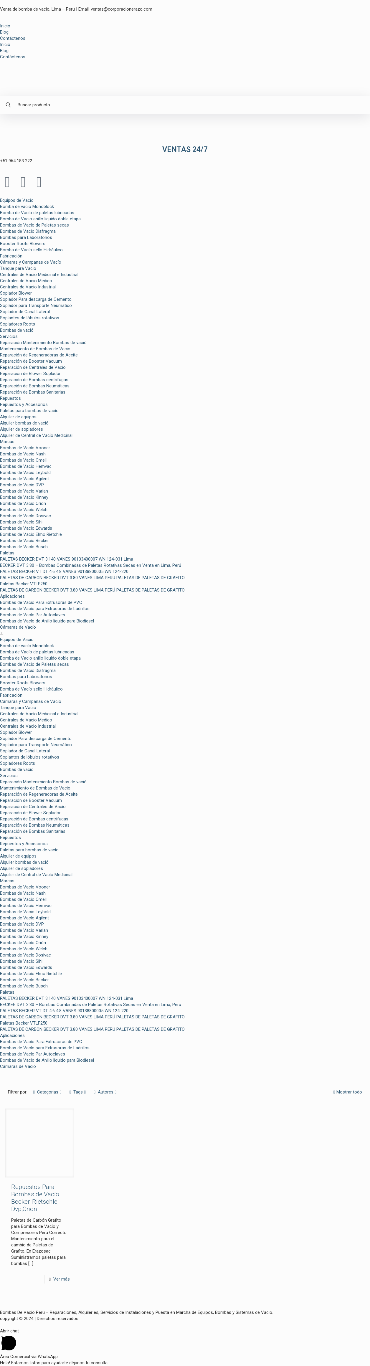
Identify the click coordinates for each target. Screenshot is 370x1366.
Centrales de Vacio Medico (26, 280)
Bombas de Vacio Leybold (25, 472)
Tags (77, 1092)
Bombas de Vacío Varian (24, 491)
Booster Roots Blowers (22, 243)
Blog (4, 32)
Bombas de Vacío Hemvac (26, 466)
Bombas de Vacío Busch (24, 546)
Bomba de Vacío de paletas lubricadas (37, 212)
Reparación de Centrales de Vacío (33, 367)
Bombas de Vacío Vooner (25, 447)
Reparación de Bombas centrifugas (34, 379)
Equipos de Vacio (17, 200)
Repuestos (10, 398)
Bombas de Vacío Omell (23, 460)
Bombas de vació (17, 330)
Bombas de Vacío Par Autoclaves (32, 614)
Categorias (47, 1092)
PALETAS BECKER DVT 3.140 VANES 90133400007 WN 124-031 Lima (66, 559)
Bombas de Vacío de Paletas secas (34, 225)
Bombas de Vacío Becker (24, 540)
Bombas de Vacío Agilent (24, 478)
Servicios (9, 336)
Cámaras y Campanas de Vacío (30, 262)
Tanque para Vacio (18, 268)
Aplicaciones (12, 596)
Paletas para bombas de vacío (29, 410)
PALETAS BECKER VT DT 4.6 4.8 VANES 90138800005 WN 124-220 (64, 571)
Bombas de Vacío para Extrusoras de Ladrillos (45, 608)
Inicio (5, 26)
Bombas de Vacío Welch (23, 509)
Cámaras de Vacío (18, 627)
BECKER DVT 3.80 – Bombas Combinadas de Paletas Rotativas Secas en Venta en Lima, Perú (90, 565)
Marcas (7, 441)
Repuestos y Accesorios (24, 404)
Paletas (7, 553)
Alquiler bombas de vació (24, 423)
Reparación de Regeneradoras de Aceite (39, 355)
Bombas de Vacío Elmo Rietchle (31, 534)
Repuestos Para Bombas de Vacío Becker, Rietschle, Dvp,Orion (35, 1198)
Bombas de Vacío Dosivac (25, 515)
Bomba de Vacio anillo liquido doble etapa (40, 219)
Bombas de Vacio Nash (23, 454)
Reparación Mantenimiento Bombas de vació (43, 342)
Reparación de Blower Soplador (30, 373)
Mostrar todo (347, 1092)
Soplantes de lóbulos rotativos (29, 318)
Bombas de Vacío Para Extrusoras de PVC (41, 602)
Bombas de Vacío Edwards (26, 528)
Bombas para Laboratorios (26, 237)
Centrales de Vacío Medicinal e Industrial (39, 274)
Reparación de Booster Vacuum (31, 361)
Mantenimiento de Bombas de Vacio (35, 348)
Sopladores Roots (17, 324)
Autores (105, 1092)
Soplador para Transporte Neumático (36, 305)
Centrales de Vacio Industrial (28, 287)
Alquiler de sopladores (21, 429)
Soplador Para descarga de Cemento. (36, 299)
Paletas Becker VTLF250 (23, 584)
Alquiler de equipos (18, 416)
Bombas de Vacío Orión (23, 503)
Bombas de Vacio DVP (22, 485)
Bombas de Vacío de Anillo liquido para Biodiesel (47, 621)
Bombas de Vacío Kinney (24, 497)
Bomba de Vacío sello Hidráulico (31, 249)
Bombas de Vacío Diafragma (28, 231)
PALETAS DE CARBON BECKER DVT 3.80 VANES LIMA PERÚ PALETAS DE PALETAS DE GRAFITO (92, 577)
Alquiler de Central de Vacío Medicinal (36, 435)
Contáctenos (12, 38)
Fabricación (11, 256)
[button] (185, 633)
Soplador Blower (16, 293)
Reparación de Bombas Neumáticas (35, 386)
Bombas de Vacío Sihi (21, 522)
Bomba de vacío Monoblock (27, 206)
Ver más (61, 1279)
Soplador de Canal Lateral (25, 311)
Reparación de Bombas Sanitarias (32, 392)
